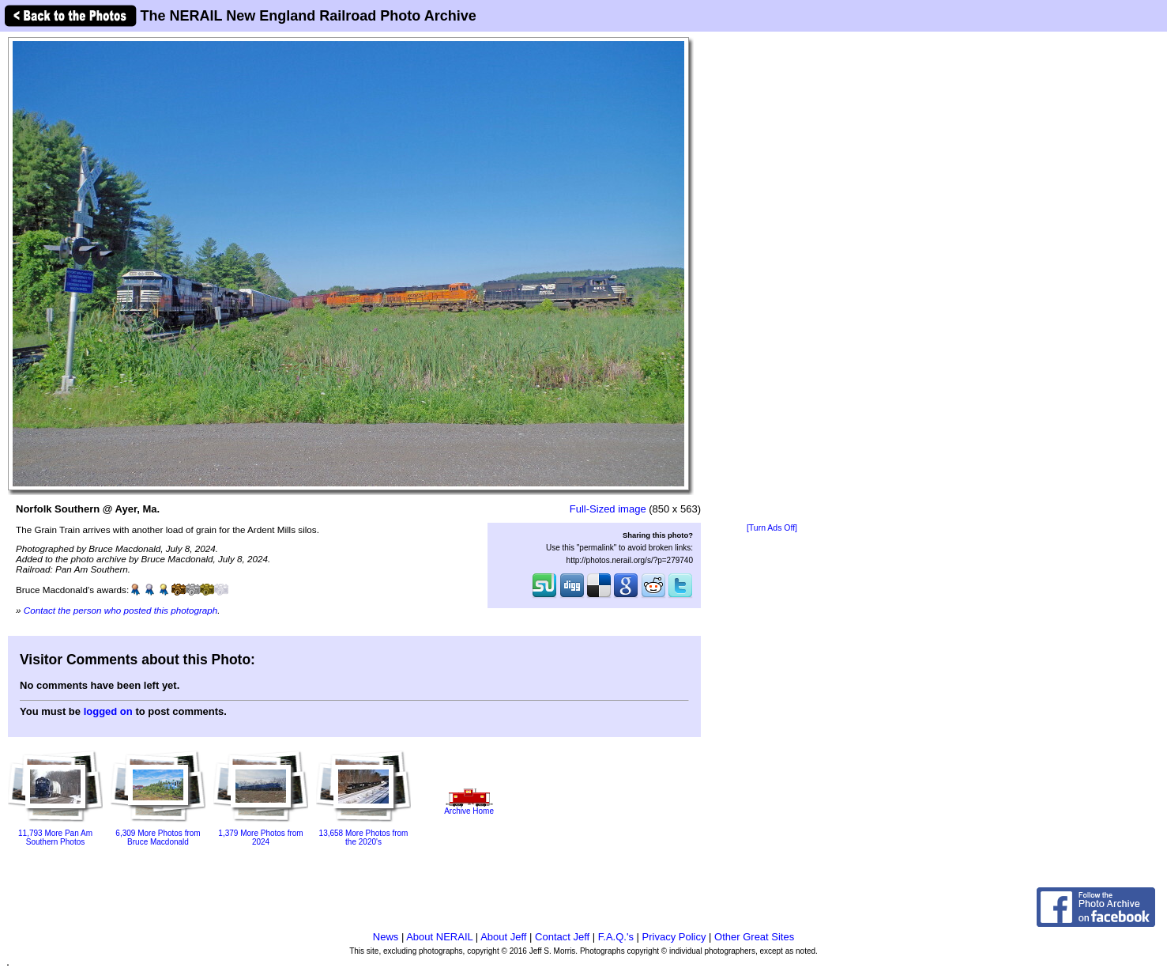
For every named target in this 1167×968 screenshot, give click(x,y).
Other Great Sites (754, 937)
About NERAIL (439, 937)
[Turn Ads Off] (772, 528)
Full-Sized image (608, 509)
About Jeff (503, 937)
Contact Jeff (562, 937)
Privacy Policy (674, 937)
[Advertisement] (772, 278)
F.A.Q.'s (616, 937)
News (386, 937)
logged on (108, 711)
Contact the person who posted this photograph (121, 610)
